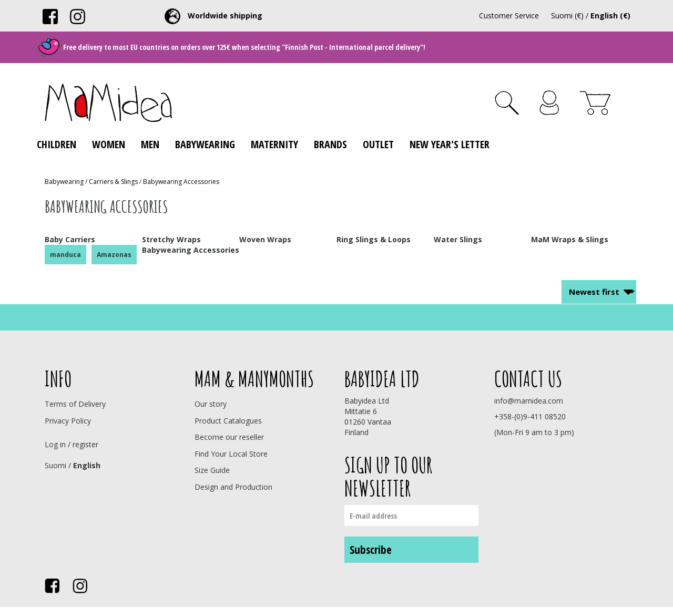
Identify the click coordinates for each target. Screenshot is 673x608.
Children (56, 144)
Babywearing (205, 144)
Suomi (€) (567, 15)
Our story (211, 404)
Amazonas (114, 254)
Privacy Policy (68, 421)
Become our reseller (229, 437)
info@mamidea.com (528, 401)
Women (108, 144)
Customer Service (509, 15)
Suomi (55, 465)
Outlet (378, 144)
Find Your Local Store (231, 454)
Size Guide (212, 470)
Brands (330, 144)
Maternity (274, 144)
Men (150, 144)
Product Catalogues (228, 421)
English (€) (610, 15)
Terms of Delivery (75, 404)
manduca (65, 254)
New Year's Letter (450, 144)
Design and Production (233, 487)
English (86, 465)
